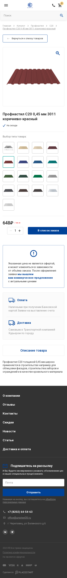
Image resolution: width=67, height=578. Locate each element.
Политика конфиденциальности (19, 552)
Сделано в (18, 572)
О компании (11, 395)
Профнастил (37, 26)
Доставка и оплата (17, 449)
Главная (7, 26)
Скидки (8, 422)
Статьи (8, 440)
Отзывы (9, 404)
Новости (9, 431)
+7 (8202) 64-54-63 (20, 511)
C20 (51, 26)
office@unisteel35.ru (19, 517)
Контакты (10, 413)
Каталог (21, 26)
